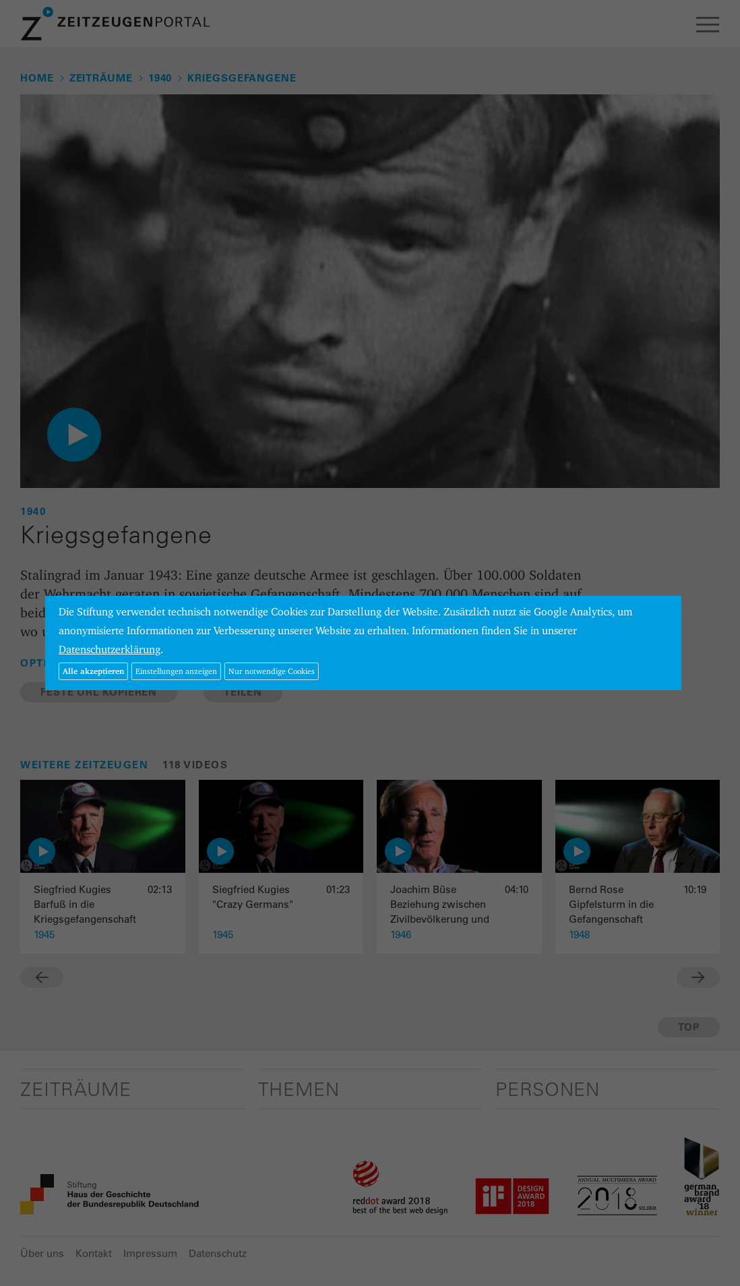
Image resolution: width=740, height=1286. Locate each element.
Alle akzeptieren (93, 671)
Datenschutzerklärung (109, 649)
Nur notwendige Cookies (271, 671)
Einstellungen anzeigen (176, 671)
